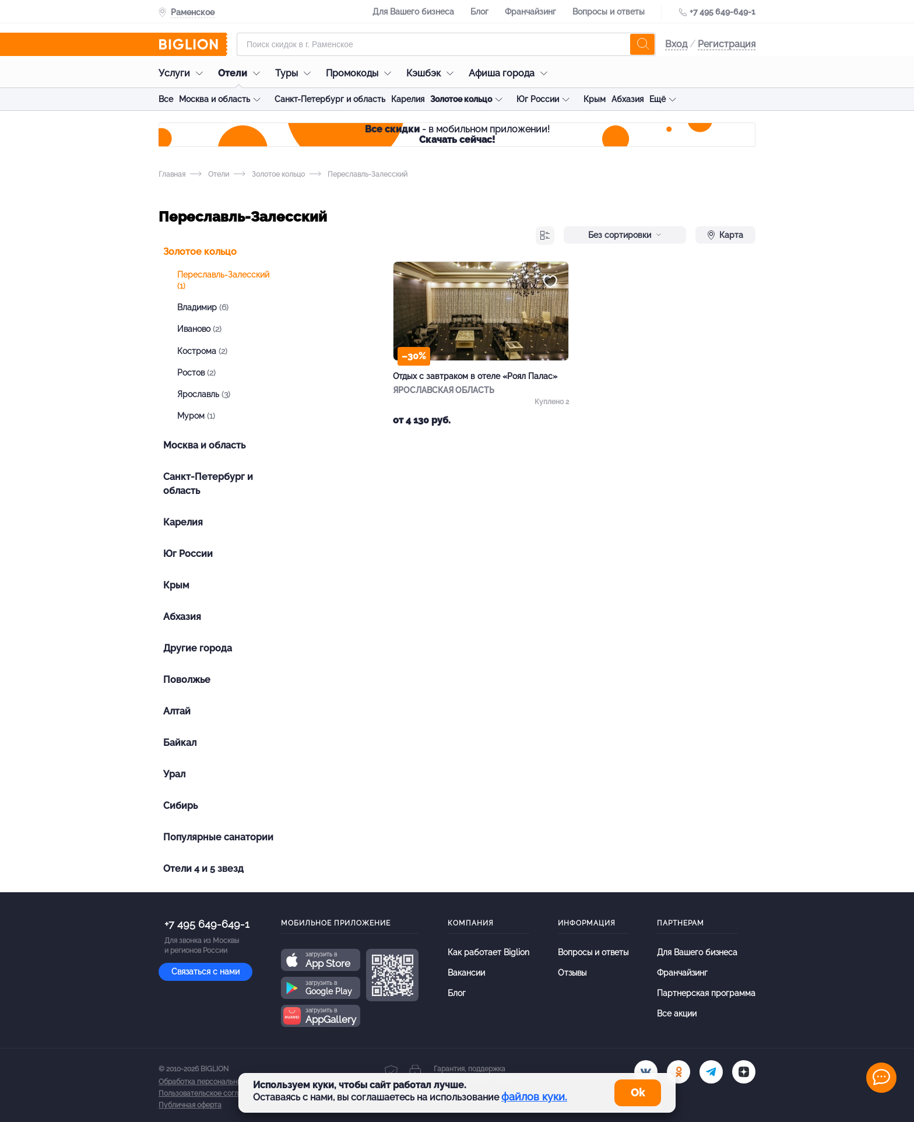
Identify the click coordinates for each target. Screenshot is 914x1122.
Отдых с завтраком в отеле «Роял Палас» (475, 376)
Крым (594, 99)
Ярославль (203, 394)
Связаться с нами (205, 971)
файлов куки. (534, 1097)
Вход (676, 44)
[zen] (743, 1072)
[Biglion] (193, 44)
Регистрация (726, 44)
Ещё (657, 99)
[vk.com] (646, 1072)
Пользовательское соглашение (212, 1093)
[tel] (711, 1072)
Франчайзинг (530, 11)
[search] (642, 44)
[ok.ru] (678, 1072)
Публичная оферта (190, 1105)
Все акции (677, 1013)
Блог (479, 11)
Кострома (202, 351)
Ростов (196, 372)
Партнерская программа (706, 993)
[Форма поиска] (446, 44)
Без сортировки (625, 235)
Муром (196, 415)
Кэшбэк (432, 73)
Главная (172, 174)
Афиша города (511, 73)
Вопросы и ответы (608, 11)
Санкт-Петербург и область (330, 99)
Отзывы (572, 972)
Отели (242, 73)
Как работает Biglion (488, 952)
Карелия (407, 99)
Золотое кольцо (461, 99)
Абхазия (627, 99)
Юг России (537, 99)
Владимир (202, 307)
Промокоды (361, 73)
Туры (296, 73)
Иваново (199, 329)
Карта (725, 235)
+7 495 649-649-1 (722, 11)
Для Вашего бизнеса (413, 11)
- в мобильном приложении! (457, 134)
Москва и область (214, 99)
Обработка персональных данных (215, 1082)
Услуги (184, 73)
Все (166, 99)
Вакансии (466, 972)
